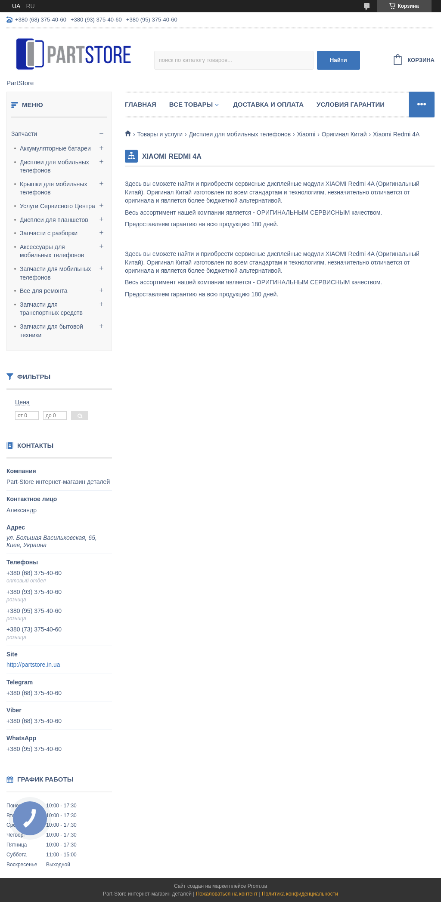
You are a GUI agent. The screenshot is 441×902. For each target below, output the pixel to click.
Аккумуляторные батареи (55, 148)
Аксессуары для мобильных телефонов (52, 251)
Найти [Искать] (338, 60)
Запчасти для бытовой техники (51, 331)
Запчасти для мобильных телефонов (55, 273)
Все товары (191, 104)
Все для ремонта (44, 290)
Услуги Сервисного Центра (57, 206)
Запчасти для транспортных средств (51, 309)
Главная (140, 104)
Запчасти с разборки (49, 233)
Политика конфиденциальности (300, 894)
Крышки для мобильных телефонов (53, 188)
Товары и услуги (160, 134)
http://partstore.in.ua (33, 664)
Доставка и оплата (268, 104)
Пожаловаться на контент (227, 894)
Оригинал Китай (344, 134)
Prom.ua (257, 886)
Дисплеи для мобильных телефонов (54, 166)
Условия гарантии (351, 104)
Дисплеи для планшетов (54, 219)
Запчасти (24, 133)
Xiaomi (306, 134)
